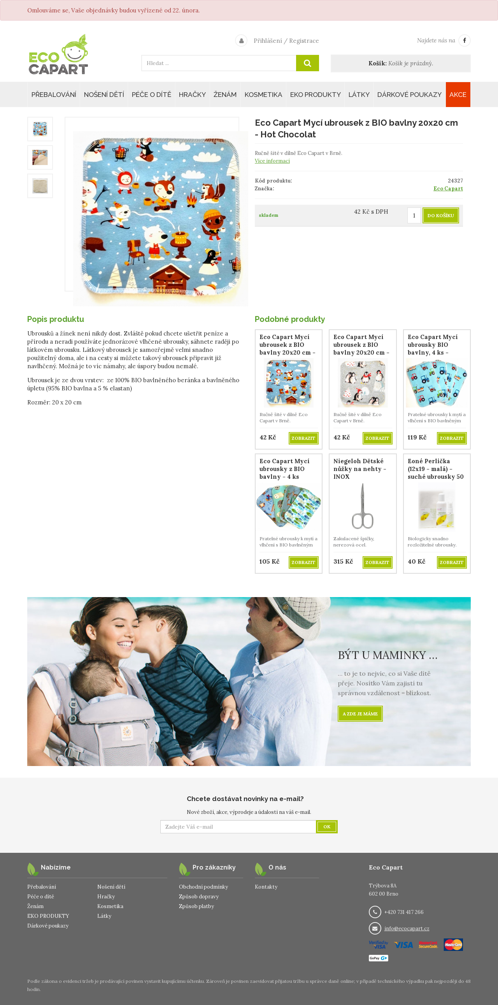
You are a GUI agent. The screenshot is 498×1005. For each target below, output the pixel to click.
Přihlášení (268, 40)
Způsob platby (196, 906)
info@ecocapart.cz (407, 928)
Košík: (377, 63)
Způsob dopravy (199, 896)
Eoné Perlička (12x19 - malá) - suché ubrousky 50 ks (436, 472)
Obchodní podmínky (203, 887)
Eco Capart (448, 188)
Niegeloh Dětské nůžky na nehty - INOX (359, 468)
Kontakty (266, 887)
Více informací (272, 161)
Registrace (304, 40)
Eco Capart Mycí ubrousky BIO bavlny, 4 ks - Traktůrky (433, 348)
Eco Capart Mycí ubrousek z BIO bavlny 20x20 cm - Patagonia (361, 348)
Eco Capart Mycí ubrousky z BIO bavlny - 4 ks (285, 468)
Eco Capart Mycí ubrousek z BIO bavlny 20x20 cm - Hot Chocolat (288, 348)
